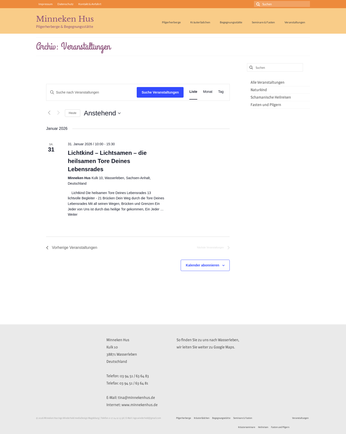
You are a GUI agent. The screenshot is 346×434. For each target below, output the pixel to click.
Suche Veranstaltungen (160, 92)
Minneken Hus (65, 19)
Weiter (72, 214)
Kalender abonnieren (202, 265)
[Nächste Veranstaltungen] (58, 112)
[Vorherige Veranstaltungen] (49, 112)
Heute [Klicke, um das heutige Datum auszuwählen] (72, 113)
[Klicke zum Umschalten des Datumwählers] (102, 113)
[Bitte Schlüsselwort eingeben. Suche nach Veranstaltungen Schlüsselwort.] (91, 92)
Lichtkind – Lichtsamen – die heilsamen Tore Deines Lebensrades (107, 161)
